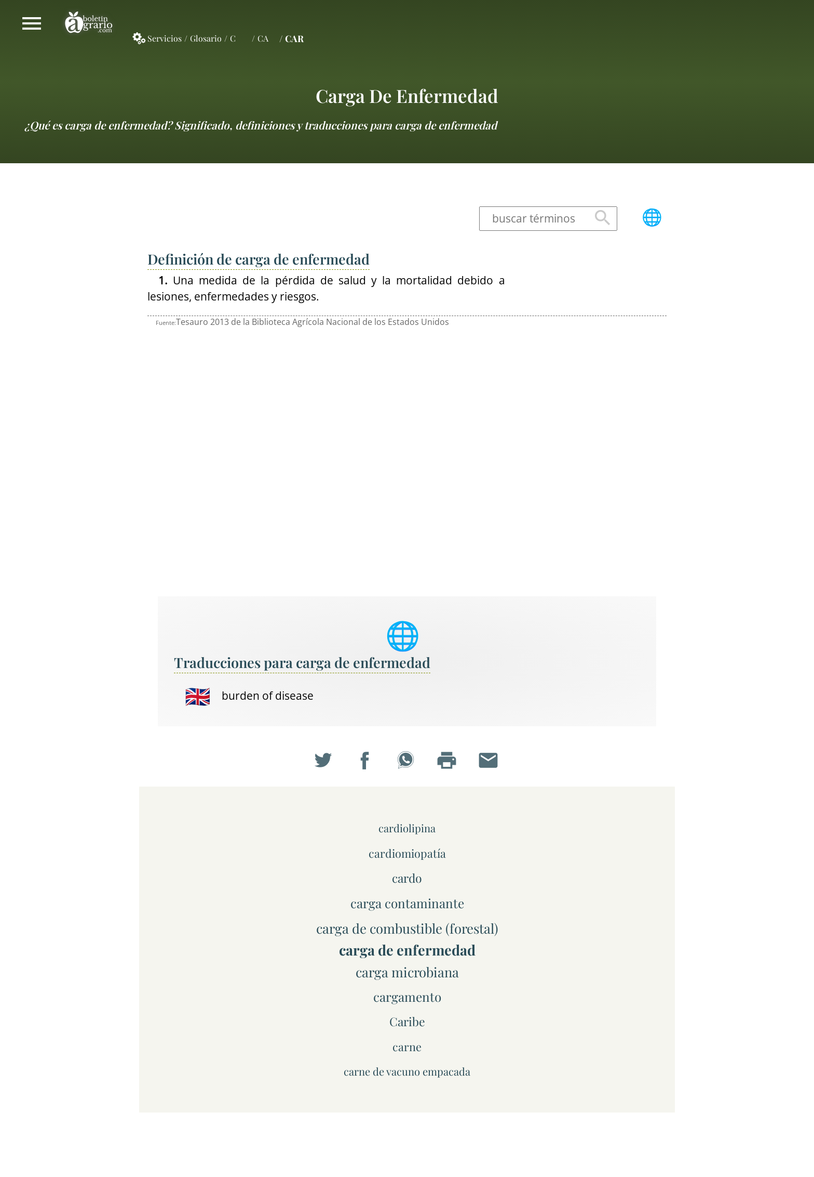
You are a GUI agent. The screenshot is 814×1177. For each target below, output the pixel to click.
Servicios (164, 38)
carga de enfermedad (407, 95)
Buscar (602, 218)
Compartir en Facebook (366, 762)
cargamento (407, 996)
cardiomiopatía (407, 853)
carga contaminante (407, 903)
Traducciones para (302, 662)
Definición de (258, 259)
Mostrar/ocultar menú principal (31, 23)
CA (262, 38)
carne (407, 1046)
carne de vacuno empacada (407, 1071)
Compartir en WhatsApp (407, 762)
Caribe (407, 1021)
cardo (407, 878)
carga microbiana (407, 971)
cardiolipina (407, 828)
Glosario (206, 38)
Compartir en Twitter (324, 762)
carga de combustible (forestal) (407, 928)
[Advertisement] (594, 428)
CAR (294, 38)
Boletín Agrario (89, 23)
